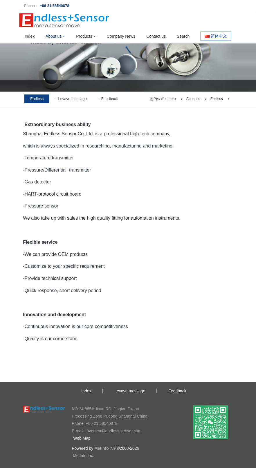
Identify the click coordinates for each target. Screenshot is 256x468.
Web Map (82, 438)
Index (30, 36)
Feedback (109, 98)
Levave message (72, 98)
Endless (37, 98)
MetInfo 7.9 (105, 448)
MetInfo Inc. (83, 455)
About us (193, 99)
